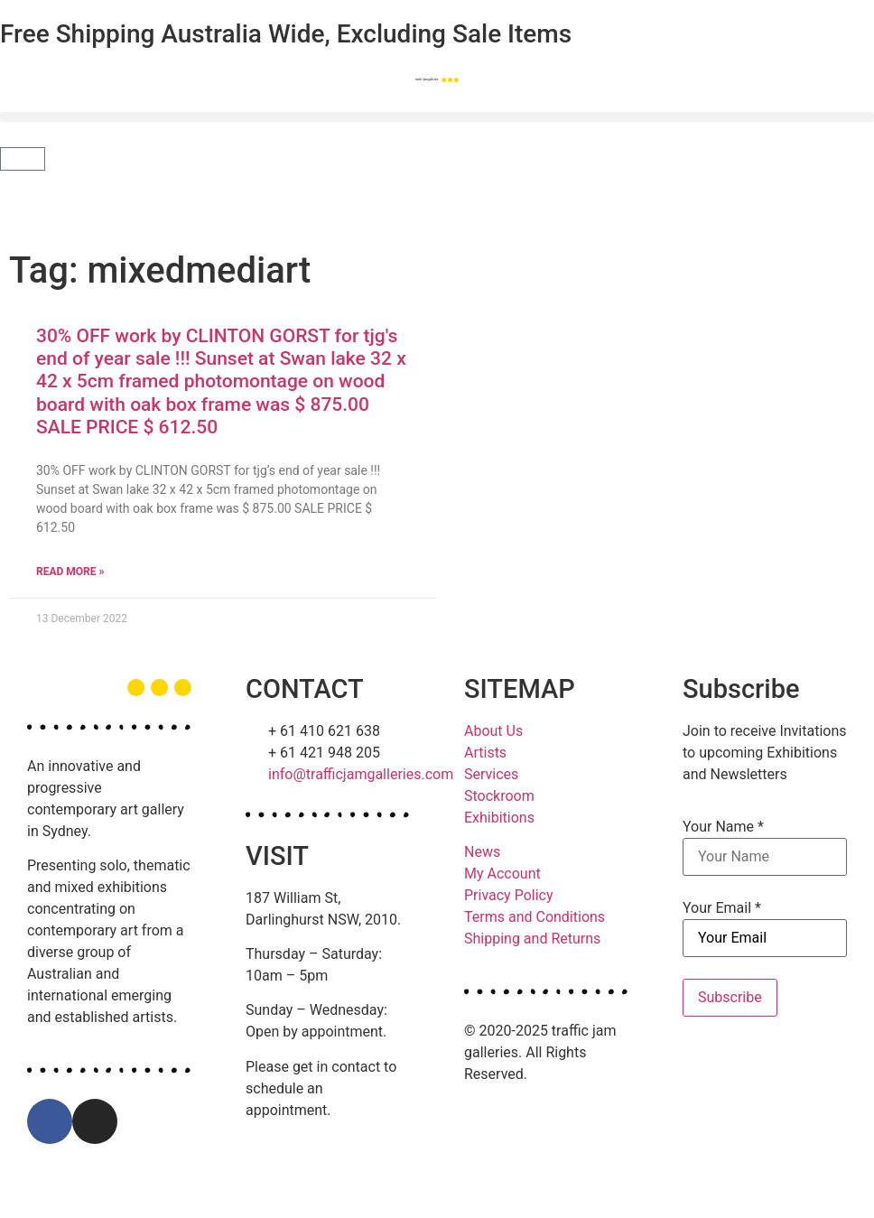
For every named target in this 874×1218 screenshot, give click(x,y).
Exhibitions (499, 817)
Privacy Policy (508, 895)
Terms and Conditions (534, 916)
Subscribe (730, 997)
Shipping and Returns (532, 938)
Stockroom (499, 795)
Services (491, 774)
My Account (502, 873)
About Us (493, 730)
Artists (485, 752)
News (482, 851)
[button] (437, 117)
